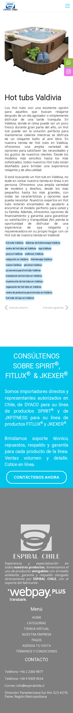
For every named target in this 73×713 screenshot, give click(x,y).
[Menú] (67, 6)
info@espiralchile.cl (30, 685)
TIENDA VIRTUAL (36, 629)
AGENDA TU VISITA (36, 645)
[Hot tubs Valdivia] (36, 48)
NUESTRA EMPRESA (36, 634)
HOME (36, 617)
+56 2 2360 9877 (31, 672)
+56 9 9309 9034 (31, 678)
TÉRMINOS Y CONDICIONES (36, 651)
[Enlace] (10, 6)
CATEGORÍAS (36, 623)
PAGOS (37, 640)
